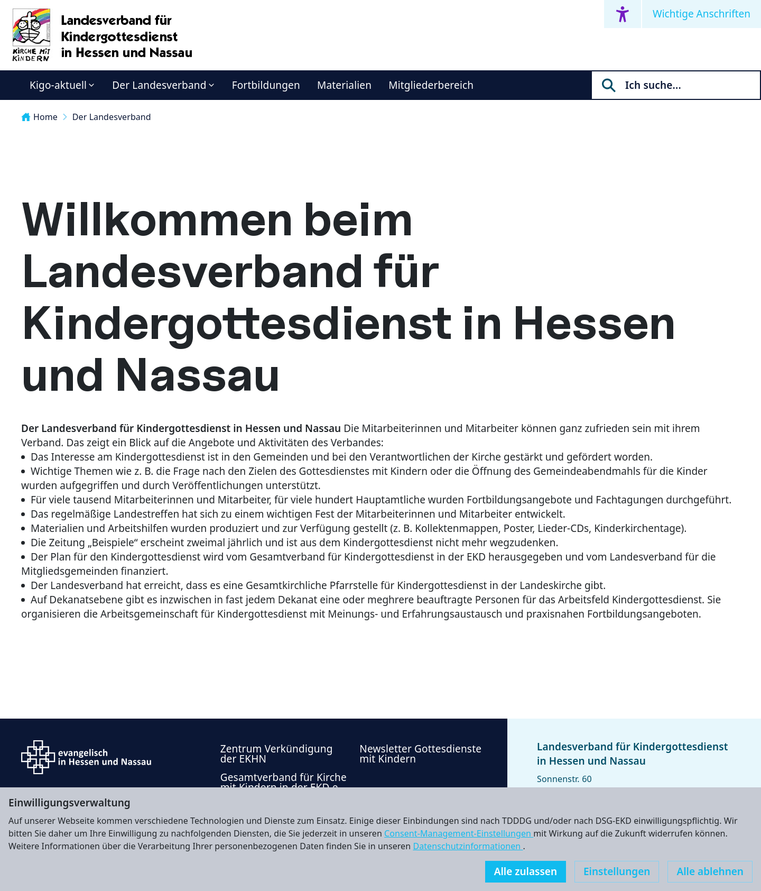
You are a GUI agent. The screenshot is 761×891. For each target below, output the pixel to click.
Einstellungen (616, 871)
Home (39, 117)
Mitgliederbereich (431, 85)
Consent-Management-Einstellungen (458, 833)
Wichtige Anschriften (701, 14)
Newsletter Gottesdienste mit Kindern (420, 754)
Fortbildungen (266, 85)
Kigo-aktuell (58, 85)
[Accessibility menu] (622, 14)
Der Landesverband (159, 85)
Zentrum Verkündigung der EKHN (276, 754)
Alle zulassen (525, 871)
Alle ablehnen (710, 871)
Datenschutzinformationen (468, 846)
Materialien (344, 85)
